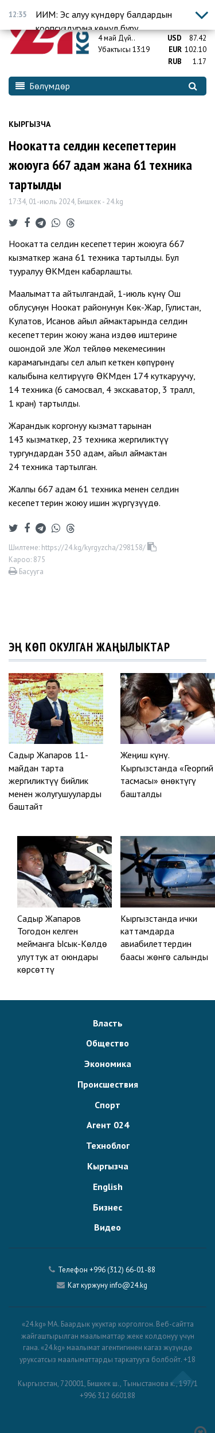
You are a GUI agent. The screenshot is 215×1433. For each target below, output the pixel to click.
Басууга (26, 571)
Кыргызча (29, 124)
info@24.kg (128, 1285)
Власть (108, 1023)
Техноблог (108, 1145)
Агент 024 (108, 1125)
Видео (107, 1227)
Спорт (107, 1104)
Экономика (107, 1063)
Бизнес (107, 1207)
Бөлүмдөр (42, 85)
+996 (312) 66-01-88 (122, 1270)
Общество (107, 1043)
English (108, 1186)
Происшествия (107, 1084)
